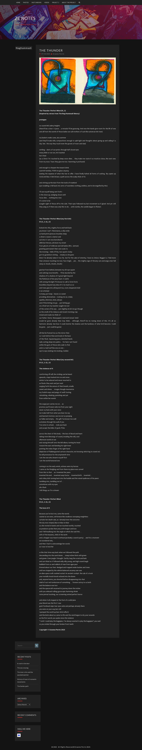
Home (18, 2)
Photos (26, 2)
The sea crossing (22, 668)
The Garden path (22, 686)
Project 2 (55, 2)
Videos (46, 2)
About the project (69, 2)
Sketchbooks (36, 2)
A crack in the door (23, 663)
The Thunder (51, 50)
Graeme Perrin (58, 54)
